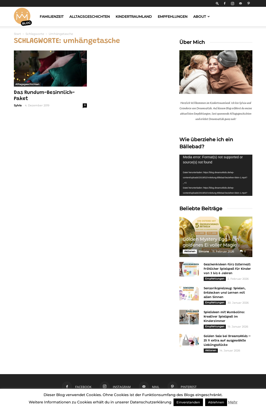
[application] (215, 175)
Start (17, 34)
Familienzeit (52, 16)
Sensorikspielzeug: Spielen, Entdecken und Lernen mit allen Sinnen (225, 293)
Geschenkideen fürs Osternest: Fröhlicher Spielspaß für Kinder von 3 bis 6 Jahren (227, 269)
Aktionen (189, 251)
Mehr (233, 402)
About (201, 16)
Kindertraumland (134, 16)
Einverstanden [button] (188, 402)
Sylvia (18, 105)
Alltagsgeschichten (89, 16)
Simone (204, 251)
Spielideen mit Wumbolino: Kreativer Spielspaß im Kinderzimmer (224, 317)
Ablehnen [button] (216, 402)
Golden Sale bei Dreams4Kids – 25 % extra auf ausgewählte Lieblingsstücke (227, 341)
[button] (217, 3)
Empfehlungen (172, 16)
